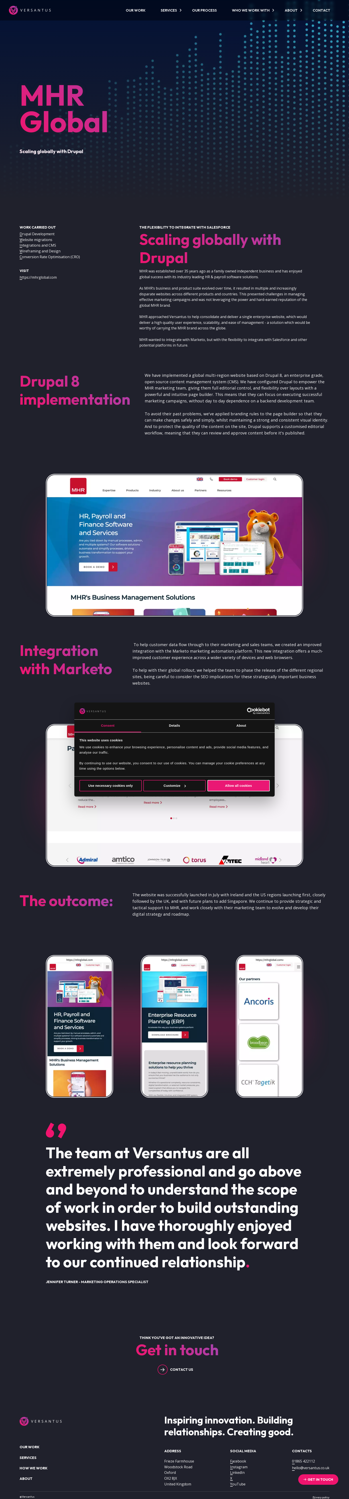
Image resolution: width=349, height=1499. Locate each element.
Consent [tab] (108, 726)
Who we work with (251, 10)
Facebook (238, 1461)
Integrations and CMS (38, 245)
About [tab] (241, 726)
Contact (321, 10)
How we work (33, 1468)
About (291, 10)
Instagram (239, 1467)
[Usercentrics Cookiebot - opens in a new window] (250, 711)
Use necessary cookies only (110, 785)
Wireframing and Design (40, 251)
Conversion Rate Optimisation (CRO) (50, 256)
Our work (136, 10)
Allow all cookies (238, 785)
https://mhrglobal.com (38, 277)
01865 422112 (303, 1461)
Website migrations (36, 239)
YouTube (238, 1484)
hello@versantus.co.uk (310, 1467)
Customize (175, 785)
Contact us (181, 1369)
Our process (204, 10)
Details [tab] (174, 726)
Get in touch (320, 1479)
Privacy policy (321, 1497)
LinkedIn (237, 1472)
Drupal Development (37, 233)
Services (169, 10)
